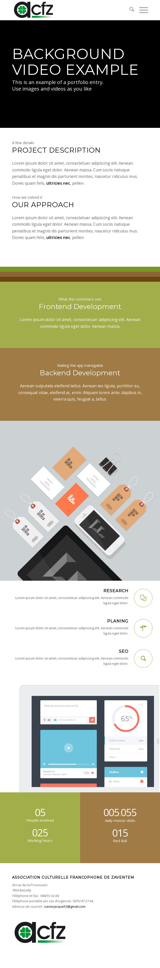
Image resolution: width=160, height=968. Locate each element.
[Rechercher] (129, 10)
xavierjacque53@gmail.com (64, 906)
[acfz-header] (66, 10)
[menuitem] (129, 10)
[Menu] (141, 10)
